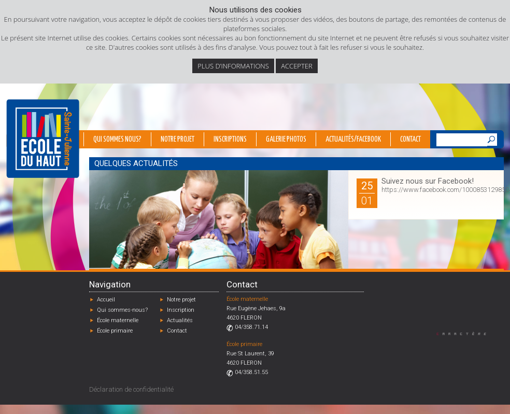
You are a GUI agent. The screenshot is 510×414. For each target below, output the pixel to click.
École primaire (115, 330)
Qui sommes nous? (117, 139)
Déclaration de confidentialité (131, 389)
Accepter (296, 66)
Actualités (180, 320)
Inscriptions (230, 139)
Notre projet (177, 139)
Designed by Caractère (466, 333)
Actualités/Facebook (353, 139)
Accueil (106, 299)
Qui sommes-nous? (122, 310)
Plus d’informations (233, 66)
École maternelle (117, 320)
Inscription (180, 310)
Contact (410, 139)
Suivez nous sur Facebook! (427, 181)
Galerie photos (286, 139)
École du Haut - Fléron (42, 138)
